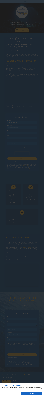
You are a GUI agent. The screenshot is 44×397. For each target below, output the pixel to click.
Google (14, 389)
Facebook (18, 389)
